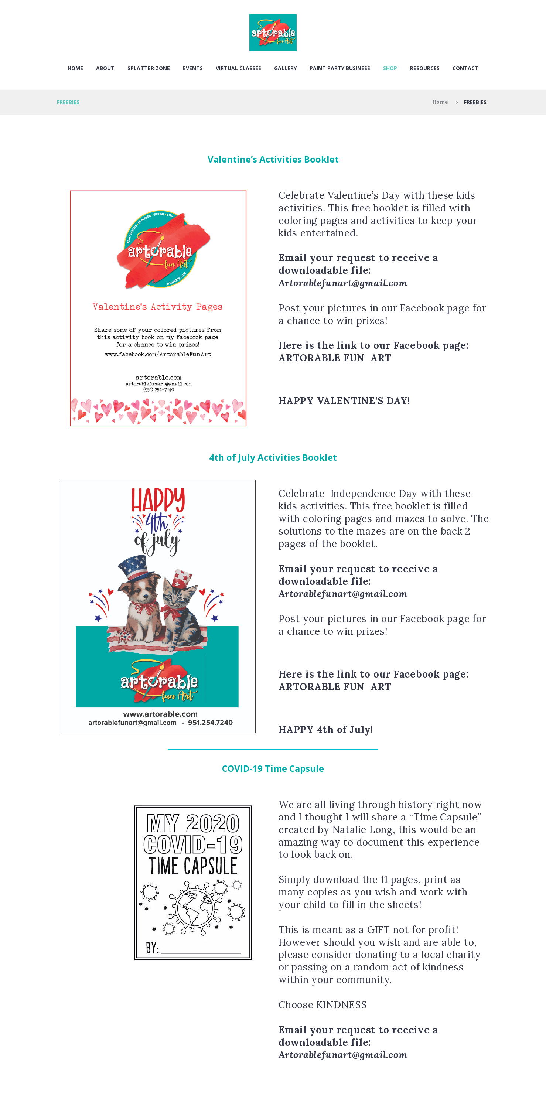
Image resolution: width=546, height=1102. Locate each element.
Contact (465, 68)
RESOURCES (425, 68)
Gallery (285, 68)
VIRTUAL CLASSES (238, 68)
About (105, 68)
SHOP (390, 68)
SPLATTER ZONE (148, 68)
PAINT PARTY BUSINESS (340, 68)
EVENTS (193, 68)
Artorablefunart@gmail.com (343, 283)
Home (75, 68)
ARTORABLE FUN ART (335, 358)
